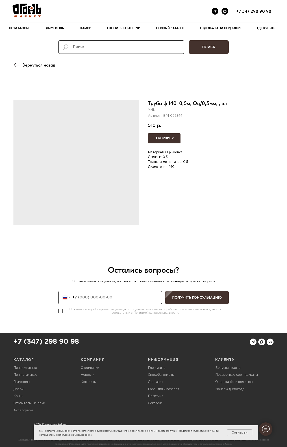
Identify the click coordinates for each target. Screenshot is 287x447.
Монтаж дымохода (229, 389)
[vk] (270, 342)
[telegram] (215, 11)
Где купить (266, 28)
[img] (16, 65)
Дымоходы (55, 28)
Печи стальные (25, 375)
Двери (18, 389)
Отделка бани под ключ (220, 28)
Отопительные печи (123, 28)
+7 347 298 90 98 (253, 11)
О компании (90, 368)
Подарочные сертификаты (236, 375)
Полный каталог (170, 28)
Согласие (155, 403)
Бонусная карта (228, 368)
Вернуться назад (38, 65)
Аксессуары (23, 410)
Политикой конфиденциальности (155, 313)
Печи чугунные (25, 368)
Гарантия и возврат (163, 389)
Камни (85, 28)
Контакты (88, 382)
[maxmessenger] (225, 11)
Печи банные (19, 28)
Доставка (155, 382)
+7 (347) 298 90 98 (46, 342)
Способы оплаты (161, 375)
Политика (155, 396)
